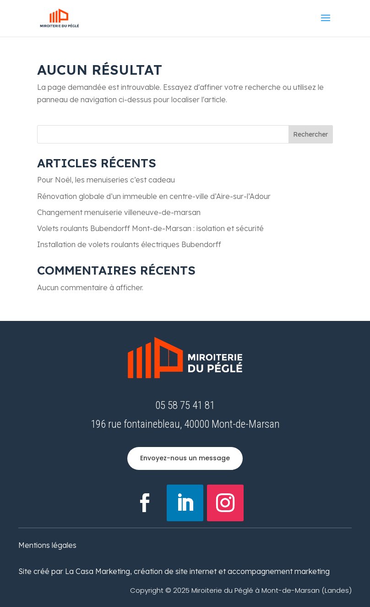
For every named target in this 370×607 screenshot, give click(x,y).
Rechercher (310, 134)
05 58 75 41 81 (185, 405)
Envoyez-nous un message (185, 458)
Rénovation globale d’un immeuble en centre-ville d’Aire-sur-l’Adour (154, 196)
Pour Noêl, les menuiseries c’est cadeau (106, 179)
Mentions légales (47, 545)
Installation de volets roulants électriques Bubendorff (129, 244)
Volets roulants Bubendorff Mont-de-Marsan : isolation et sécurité (150, 228)
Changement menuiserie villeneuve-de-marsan (119, 212)
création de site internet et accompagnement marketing (232, 571)
